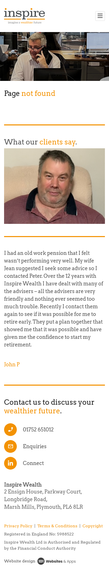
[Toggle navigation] (100, 16)
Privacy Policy (18, 526)
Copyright (93, 526)
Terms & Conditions (57, 526)
